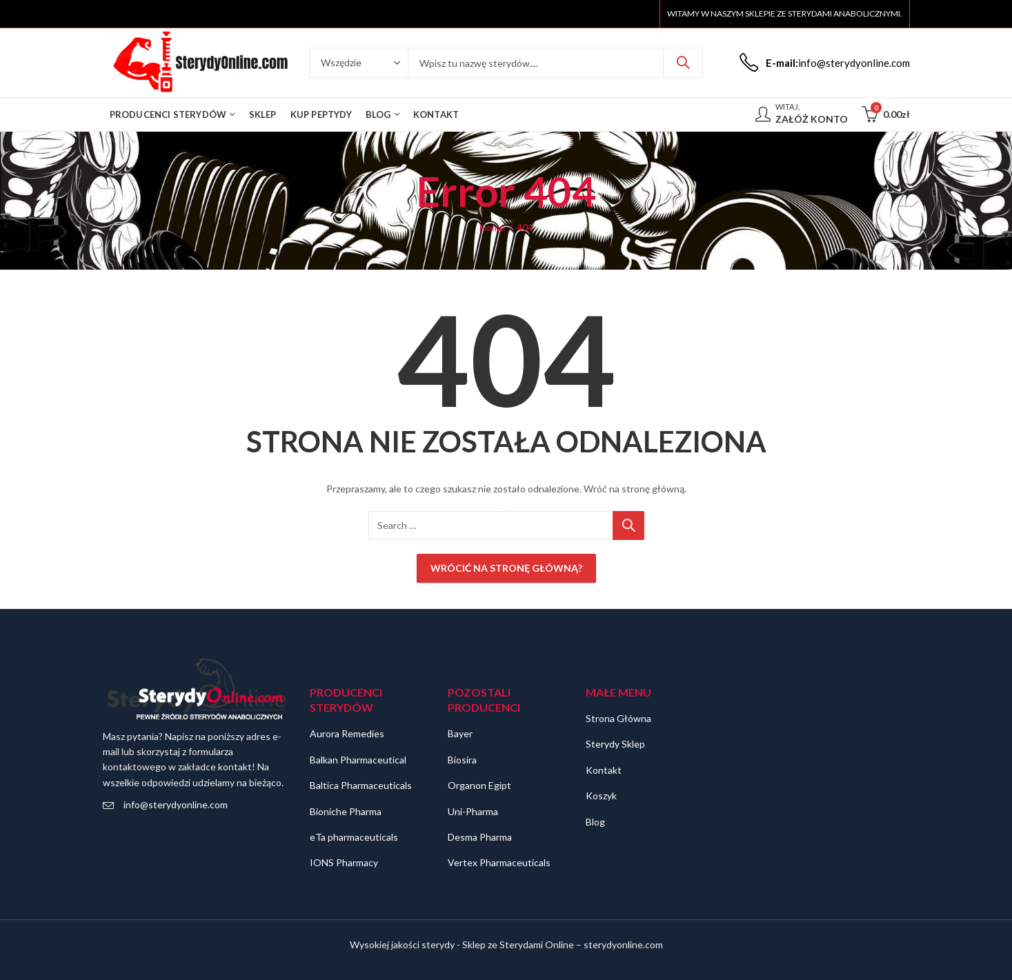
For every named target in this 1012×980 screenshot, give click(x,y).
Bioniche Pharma (345, 811)
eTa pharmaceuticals (354, 837)
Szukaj (683, 63)
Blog (595, 822)
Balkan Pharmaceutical (358, 760)
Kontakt (604, 770)
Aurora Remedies (347, 733)
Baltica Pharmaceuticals (361, 785)
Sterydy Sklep (615, 744)
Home (492, 227)
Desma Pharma (480, 837)
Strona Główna (618, 718)
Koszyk (601, 795)
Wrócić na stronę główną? (506, 568)
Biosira (462, 760)
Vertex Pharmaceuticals (499, 862)
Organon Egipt (479, 785)
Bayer (460, 733)
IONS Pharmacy (344, 862)
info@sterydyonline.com (175, 804)
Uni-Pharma (473, 811)
